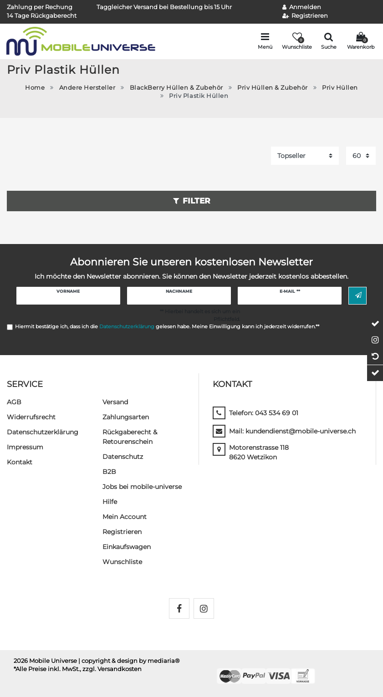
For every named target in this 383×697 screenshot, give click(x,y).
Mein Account (124, 517)
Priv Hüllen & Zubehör (272, 87)
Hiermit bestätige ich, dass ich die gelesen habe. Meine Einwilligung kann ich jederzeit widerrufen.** (167, 326)
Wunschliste (122, 562)
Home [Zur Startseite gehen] (35, 87)
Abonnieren (358, 295)
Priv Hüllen (340, 87)
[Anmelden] (302, 7)
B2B (109, 472)
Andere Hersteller (87, 87)
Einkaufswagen (126, 547)
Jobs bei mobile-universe (142, 487)
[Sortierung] (305, 155)
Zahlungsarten (125, 417)
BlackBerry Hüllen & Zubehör (176, 87)
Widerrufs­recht (31, 417)
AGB (14, 402)
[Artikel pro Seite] (361, 155)
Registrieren (122, 532)
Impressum (25, 447)
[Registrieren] (305, 16)
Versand (115, 402)
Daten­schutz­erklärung (42, 432)
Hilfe (109, 502)
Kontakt (19, 462)
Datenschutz (122, 457)
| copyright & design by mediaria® (129, 660)
